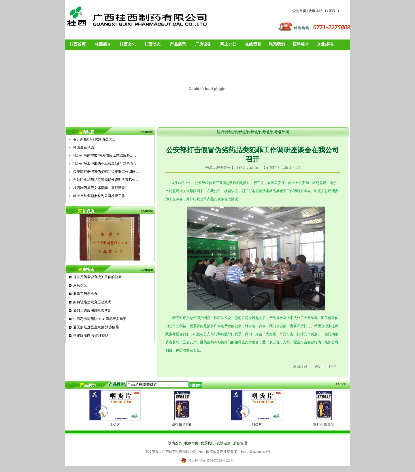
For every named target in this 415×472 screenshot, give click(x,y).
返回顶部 (300, 366)
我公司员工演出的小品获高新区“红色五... (104, 164)
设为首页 (299, 11)
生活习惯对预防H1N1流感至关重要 (100, 319)
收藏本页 (191, 443)
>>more (147, 132)
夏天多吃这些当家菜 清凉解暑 (96, 327)
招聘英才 (301, 44)
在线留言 (253, 44)
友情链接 (224, 443)
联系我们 (332, 11)
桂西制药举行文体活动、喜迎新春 (99, 188)
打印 (332, 366)
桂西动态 (152, 44)
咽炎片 (115, 424)
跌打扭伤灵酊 (182, 424)
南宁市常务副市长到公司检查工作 (99, 196)
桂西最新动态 (83, 147)
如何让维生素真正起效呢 (92, 302)
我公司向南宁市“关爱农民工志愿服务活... (104, 155)
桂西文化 (128, 44)
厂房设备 (203, 44)
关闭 (317, 366)
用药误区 (80, 285)
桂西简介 (103, 44)
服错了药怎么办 (85, 294)
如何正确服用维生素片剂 (92, 310)
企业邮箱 (325, 44)
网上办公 (228, 44)
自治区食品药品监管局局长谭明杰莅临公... (105, 180)
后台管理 (240, 443)
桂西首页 (77, 44)
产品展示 (178, 44)
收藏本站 (315, 11)
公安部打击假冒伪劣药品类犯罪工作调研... (105, 172)
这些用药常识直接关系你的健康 (97, 277)
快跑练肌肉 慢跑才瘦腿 (91, 336)
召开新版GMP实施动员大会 (94, 139)
